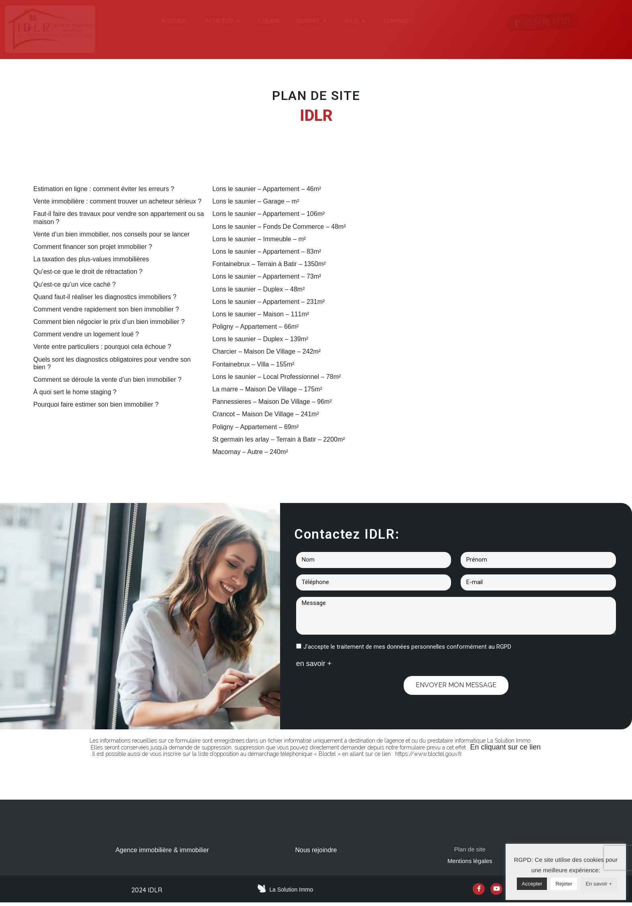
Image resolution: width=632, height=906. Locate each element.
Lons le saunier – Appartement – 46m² (266, 188)
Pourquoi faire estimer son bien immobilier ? (96, 404)
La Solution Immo (291, 891)
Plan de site (470, 850)
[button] (238, 21)
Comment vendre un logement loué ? (86, 334)
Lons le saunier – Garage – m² (255, 201)
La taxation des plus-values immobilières (91, 259)
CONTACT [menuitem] (397, 20)
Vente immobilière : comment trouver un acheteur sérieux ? (117, 201)
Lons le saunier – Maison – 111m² (260, 314)
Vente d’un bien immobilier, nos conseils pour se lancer (111, 234)
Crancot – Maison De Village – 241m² (265, 414)
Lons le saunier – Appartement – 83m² (266, 251)
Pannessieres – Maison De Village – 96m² (272, 401)
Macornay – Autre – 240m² (250, 451)
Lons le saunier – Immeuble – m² (259, 239)
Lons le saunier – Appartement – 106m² (268, 213)
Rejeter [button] (563, 884)
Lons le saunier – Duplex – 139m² (260, 339)
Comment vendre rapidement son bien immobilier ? (106, 309)
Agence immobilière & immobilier (162, 850)
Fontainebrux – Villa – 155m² (253, 364)
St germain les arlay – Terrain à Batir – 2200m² (278, 439)
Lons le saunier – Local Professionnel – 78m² (276, 376)
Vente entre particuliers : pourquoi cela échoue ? (102, 346)
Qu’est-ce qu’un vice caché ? (74, 284)
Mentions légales (470, 862)
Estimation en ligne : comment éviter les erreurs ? (103, 188)
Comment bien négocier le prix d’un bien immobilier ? (109, 321)
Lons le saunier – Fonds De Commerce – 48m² (279, 226)
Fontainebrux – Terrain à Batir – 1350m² (269, 264)
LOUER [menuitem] (268, 20)
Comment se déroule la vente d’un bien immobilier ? (107, 379)
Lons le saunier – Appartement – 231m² (268, 301)
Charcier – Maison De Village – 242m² (266, 351)
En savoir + (599, 884)
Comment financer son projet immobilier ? (92, 246)
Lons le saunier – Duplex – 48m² (258, 289)
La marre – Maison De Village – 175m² (267, 389)
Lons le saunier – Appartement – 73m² (266, 276)
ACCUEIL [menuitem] (174, 20)
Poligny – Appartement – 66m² (255, 326)
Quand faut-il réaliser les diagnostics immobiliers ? (105, 296)
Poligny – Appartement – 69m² (255, 426)
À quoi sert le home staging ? (74, 392)
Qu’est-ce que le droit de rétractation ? (87, 271)
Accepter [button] (532, 884)
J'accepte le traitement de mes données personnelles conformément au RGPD (407, 646)
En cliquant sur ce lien (505, 747)
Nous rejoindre (316, 850)
